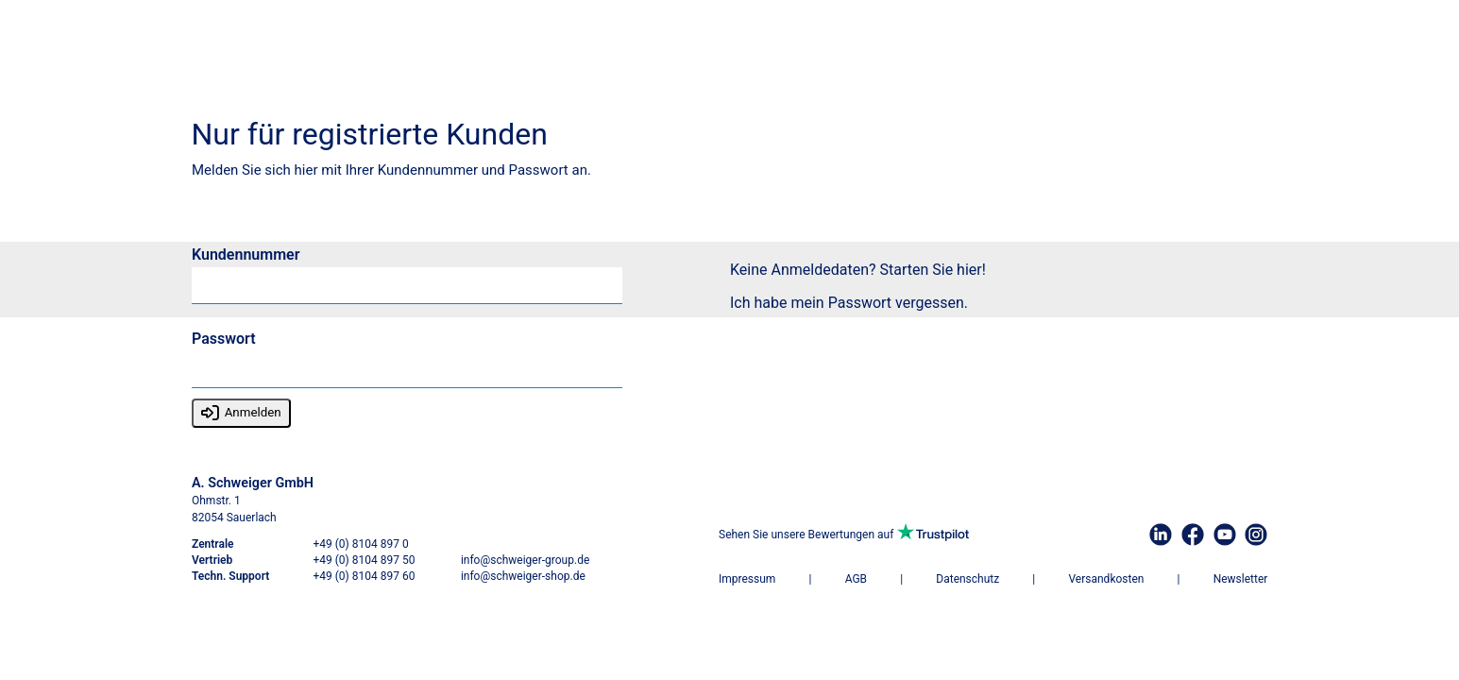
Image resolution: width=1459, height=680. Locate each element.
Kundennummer (245, 255)
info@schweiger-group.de (524, 560)
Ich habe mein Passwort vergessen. (849, 303)
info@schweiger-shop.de (522, 576)
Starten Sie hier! (932, 270)
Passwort (224, 340)
